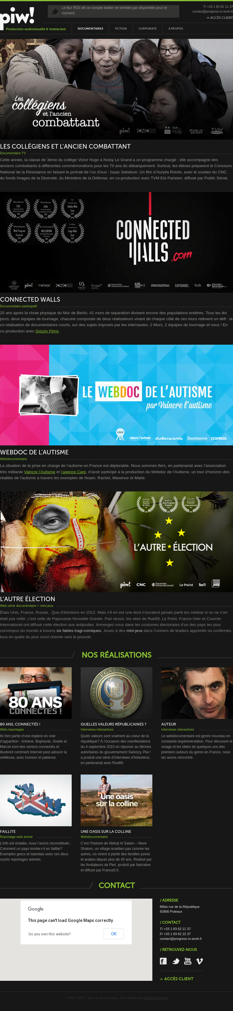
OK (113, 933)
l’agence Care (73, 472)
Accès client (219, 17)
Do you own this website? (50, 934)
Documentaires (90, 28)
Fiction (121, 28)
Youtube (188, 961)
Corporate (148, 28)
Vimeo (200, 961)
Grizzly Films (47, 331)
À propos (175, 28)
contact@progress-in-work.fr (212, 11)
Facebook (164, 961)
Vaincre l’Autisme (39, 472)
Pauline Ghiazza (155, 998)
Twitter (176, 961)
